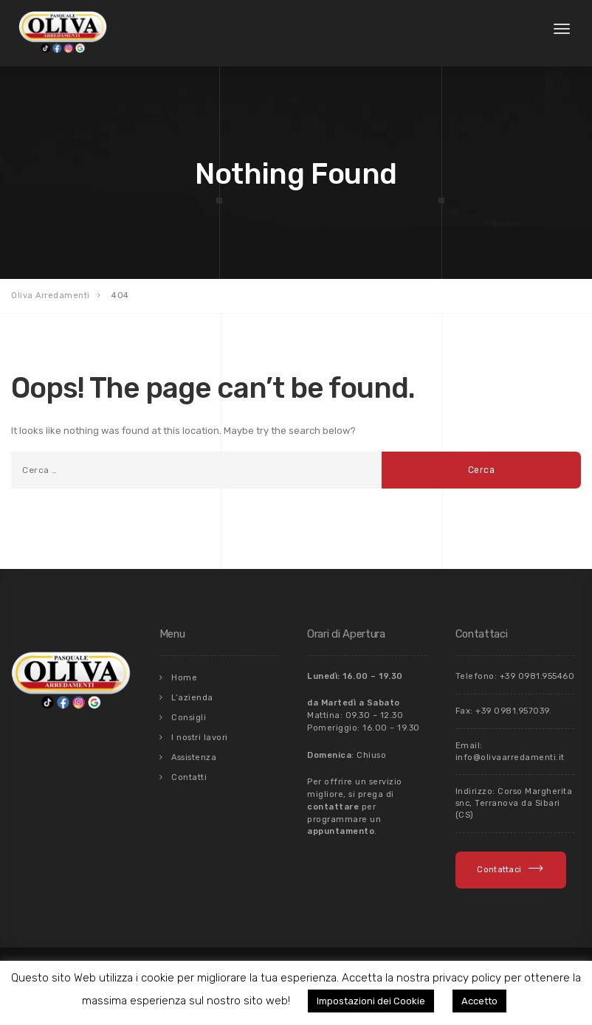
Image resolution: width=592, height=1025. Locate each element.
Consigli (188, 717)
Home (184, 678)
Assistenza (193, 757)
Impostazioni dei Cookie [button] (371, 1001)
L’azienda (192, 698)
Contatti (189, 777)
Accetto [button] (479, 1001)
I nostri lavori (199, 737)
